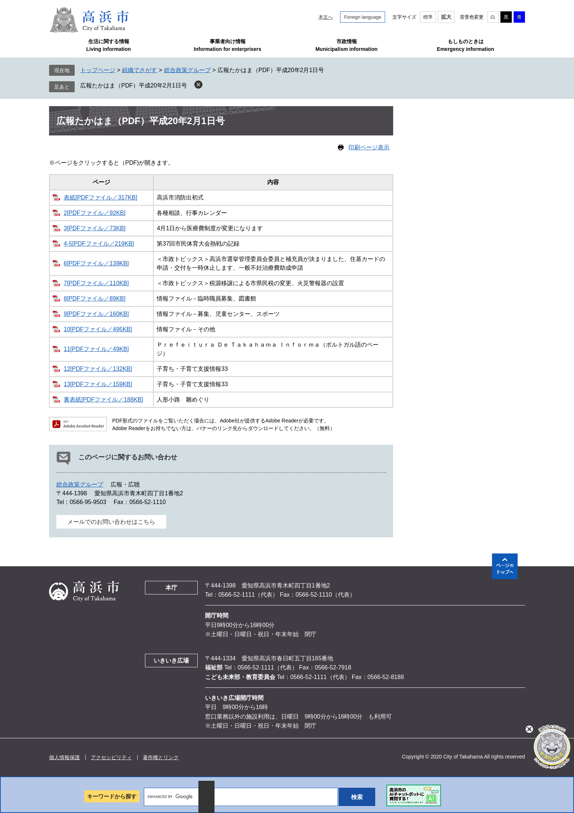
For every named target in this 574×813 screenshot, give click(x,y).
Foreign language (362, 17)
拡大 (446, 17)
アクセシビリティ (111, 757)
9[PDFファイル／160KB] (96, 314)
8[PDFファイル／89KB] (95, 298)
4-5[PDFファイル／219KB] (99, 243)
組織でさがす (139, 70)
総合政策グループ (187, 70)
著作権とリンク (161, 757)
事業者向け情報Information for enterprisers (227, 45)
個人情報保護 (64, 757)
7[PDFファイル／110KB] (96, 283)
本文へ (325, 17)
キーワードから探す (112, 796)
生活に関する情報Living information (108, 45)
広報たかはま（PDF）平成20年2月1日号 (133, 85)
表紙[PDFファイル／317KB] (100, 197)
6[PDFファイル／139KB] (96, 263)
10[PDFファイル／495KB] (98, 329)
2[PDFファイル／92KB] (95, 213)
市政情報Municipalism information (347, 45)
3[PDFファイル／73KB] (95, 228)
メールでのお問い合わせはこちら (111, 522)
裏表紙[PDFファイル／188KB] (103, 399)
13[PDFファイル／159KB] (98, 384)
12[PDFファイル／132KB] (98, 369)
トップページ (97, 70)
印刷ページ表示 (369, 147)
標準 (428, 17)
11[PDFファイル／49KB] (96, 349)
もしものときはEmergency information (465, 45)
